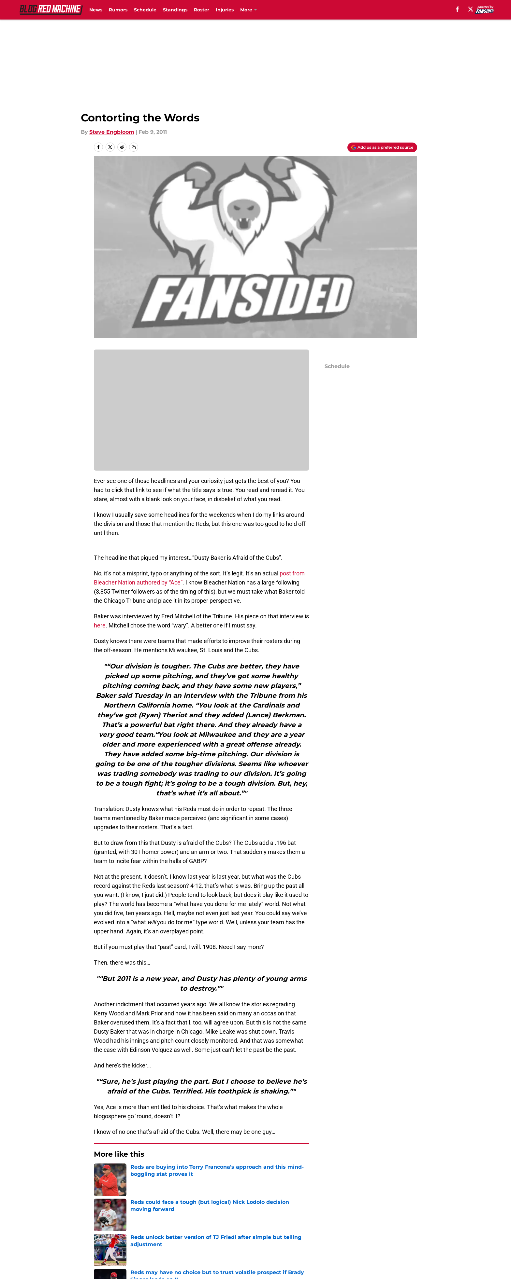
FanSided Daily (114, 1231)
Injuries (225, 10)
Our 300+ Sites (331, 1219)
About (102, 1219)
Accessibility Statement (194, 1243)
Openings (176, 1219)
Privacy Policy (268, 1231)
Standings (175, 10)
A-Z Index (263, 1243)
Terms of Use (330, 1231)
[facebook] (457, 9)
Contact (261, 1219)
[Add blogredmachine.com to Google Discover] (382, 147)
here (100, 625)
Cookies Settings (334, 1243)
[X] (470, 9)
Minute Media (59, 1260)
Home (101, 1174)
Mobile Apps (398, 1219)
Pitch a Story (180, 1231)
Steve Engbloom (111, 132)
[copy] (133, 147)
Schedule (145, 10)
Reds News (128, 1174)
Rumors (118, 10)
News (95, 10)
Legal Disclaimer (116, 1243)
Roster (201, 10)
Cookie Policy (399, 1231)
